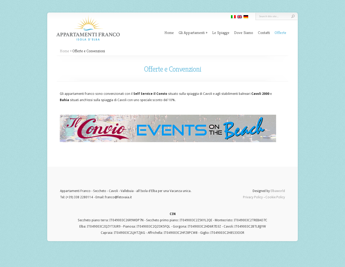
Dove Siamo (243, 32)
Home (169, 32)
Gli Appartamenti (193, 32)
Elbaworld (278, 191)
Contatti (264, 32)
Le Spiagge (220, 32)
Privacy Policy (253, 197)
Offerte (280, 32)
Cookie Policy (275, 197)
